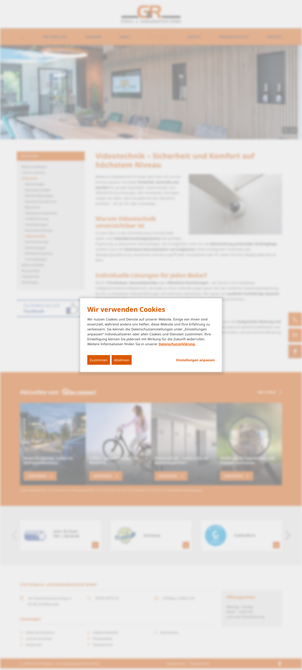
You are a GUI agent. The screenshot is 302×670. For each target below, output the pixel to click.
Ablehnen (121, 360)
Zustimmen (99, 360)
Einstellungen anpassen (195, 360)
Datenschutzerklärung (177, 344)
